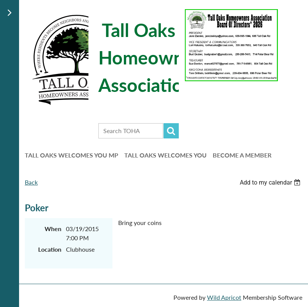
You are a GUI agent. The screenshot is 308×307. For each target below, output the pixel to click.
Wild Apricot (224, 297)
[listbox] (271, 182)
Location (49, 249)
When (53, 228)
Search (171, 130)
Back (31, 182)
